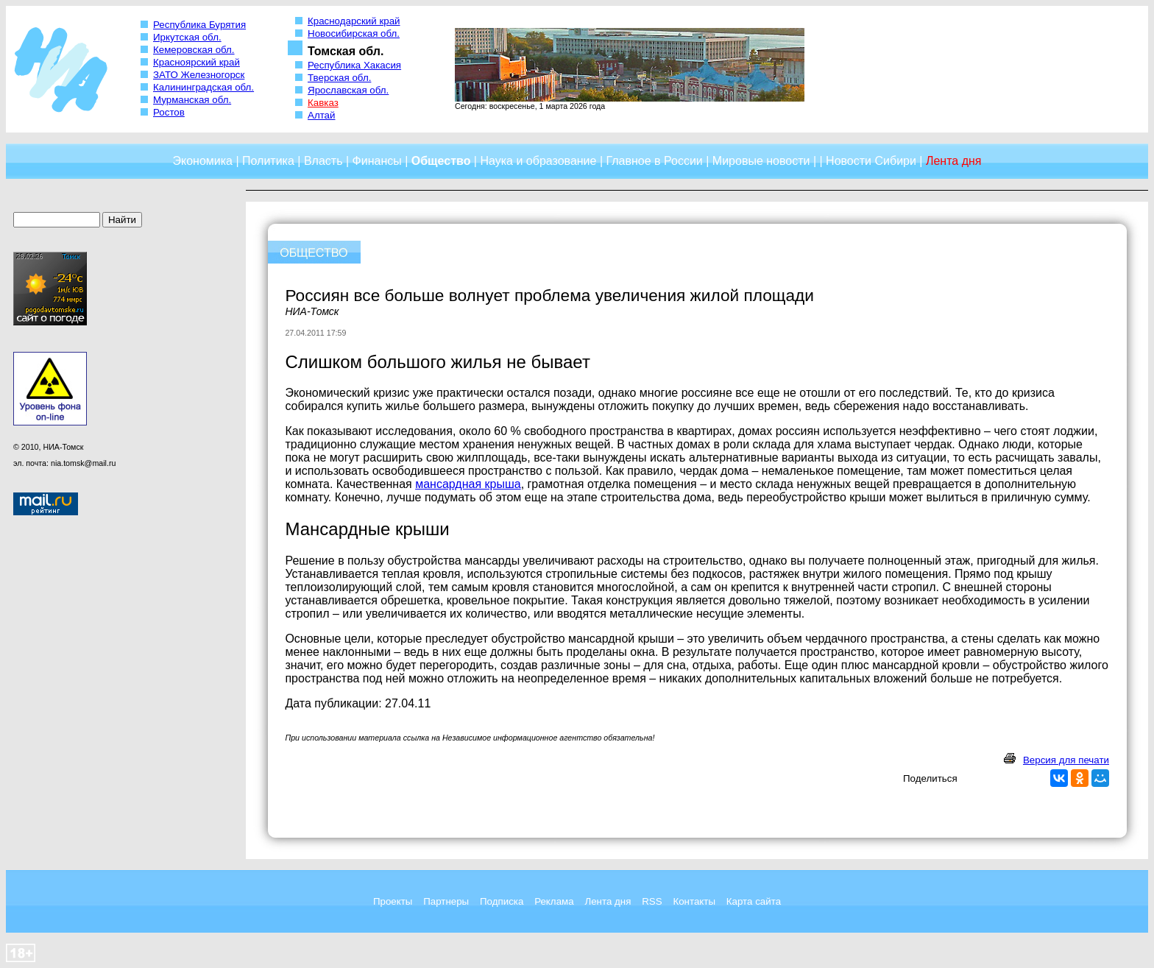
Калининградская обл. (203, 87)
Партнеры (446, 901)
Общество (441, 161)
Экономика (202, 161)
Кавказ (323, 102)
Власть (323, 161)
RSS (652, 901)
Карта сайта (753, 901)
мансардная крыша (467, 484)
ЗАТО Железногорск (198, 74)
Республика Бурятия (199, 24)
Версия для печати (1066, 760)
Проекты (392, 901)
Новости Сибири (871, 161)
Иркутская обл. (187, 37)
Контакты (694, 901)
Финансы (377, 161)
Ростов (169, 112)
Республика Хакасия (354, 65)
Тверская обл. (339, 77)
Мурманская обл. (192, 99)
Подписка (501, 901)
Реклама (553, 901)
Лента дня (607, 901)
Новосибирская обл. (354, 33)
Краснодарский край (354, 21)
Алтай (321, 115)
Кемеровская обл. (194, 49)
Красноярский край (196, 62)
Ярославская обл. (348, 90)
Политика (268, 161)
